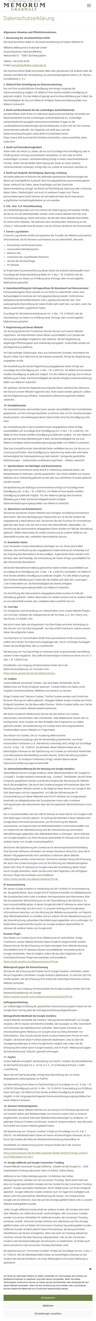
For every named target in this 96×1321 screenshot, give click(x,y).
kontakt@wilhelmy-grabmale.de (28, 65)
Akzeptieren (48, 1313)
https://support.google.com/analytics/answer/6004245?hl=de (38, 996)
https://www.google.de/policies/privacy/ (26, 1276)
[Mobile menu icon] (88, 5)
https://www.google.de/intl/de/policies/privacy (29, 673)
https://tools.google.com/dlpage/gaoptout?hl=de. (31, 879)
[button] (90, 1285)
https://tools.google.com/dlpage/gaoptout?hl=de (31, 961)
